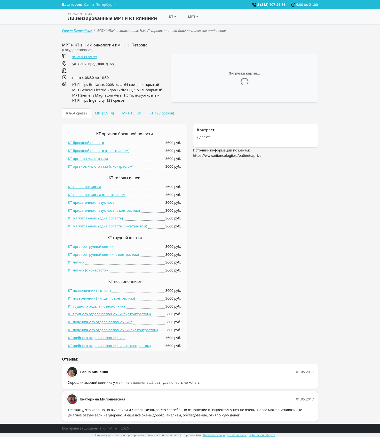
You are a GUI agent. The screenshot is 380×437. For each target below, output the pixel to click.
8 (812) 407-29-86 (271, 4)
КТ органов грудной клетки (91, 246)
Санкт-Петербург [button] (99, 4)
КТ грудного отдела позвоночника (97, 306)
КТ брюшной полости (86, 142)
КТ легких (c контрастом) (89, 270)
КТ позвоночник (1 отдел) (89, 290)
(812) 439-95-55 (84, 56)
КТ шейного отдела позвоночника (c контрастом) (109, 345)
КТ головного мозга (84, 186)
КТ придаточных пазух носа (91, 202)
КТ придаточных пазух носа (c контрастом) (104, 210)
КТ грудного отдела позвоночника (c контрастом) (109, 314)
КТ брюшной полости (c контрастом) (98, 150)
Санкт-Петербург (77, 30)
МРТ (192, 16)
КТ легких (76, 262)
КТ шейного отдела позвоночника (96, 337)
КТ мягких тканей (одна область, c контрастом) (107, 226)
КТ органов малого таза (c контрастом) (100, 166)
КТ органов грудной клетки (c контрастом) (103, 254)
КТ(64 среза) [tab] (76, 113)
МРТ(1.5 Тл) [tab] (104, 113)
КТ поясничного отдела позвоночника (100, 322)
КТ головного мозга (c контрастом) (97, 194)
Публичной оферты (262, 435)
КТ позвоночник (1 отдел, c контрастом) (101, 298)
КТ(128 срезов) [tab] (162, 113)
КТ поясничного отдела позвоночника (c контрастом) (113, 330)
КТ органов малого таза (88, 158)
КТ (171, 16)
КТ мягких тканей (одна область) (95, 218)
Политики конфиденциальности (225, 435)
